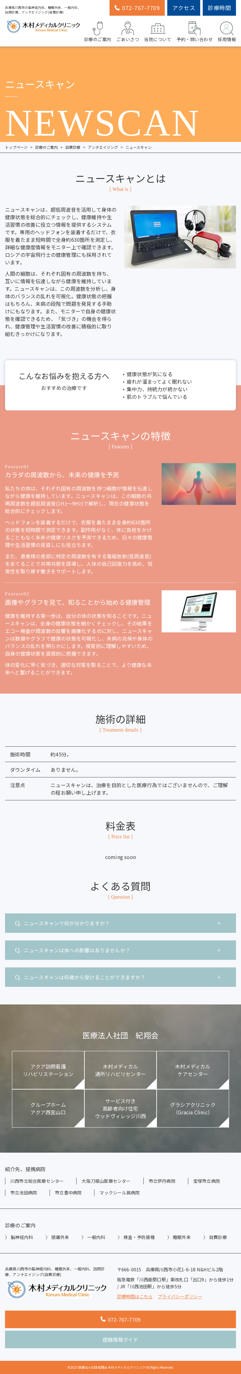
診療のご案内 (97, 31)
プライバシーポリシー (180, 1296)
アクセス (183, 8)
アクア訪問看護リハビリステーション (48, 1070)
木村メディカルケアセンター (192, 1070)
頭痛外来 (60, 1237)
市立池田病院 (23, 1192)
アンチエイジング (103, 147)
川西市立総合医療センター (37, 1181)
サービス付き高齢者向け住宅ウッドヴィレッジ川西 (120, 1108)
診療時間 (219, 8)
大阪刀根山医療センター (106, 1181)
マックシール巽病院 (119, 1192)
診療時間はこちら (135, 1296)
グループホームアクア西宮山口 (48, 1108)
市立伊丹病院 (162, 1181)
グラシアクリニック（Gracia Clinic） (193, 1108)
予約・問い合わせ (194, 31)
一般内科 (96, 1237)
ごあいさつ (127, 31)
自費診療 (72, 147)
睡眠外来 (182, 1237)
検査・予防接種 (138, 1237)
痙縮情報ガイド (120, 1339)
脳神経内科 (22, 1237)
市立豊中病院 (68, 1192)
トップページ (16, 147)
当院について (157, 31)
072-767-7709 (137, 8)
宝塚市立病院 (206, 1181)
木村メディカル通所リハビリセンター (120, 1070)
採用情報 (227, 31)
